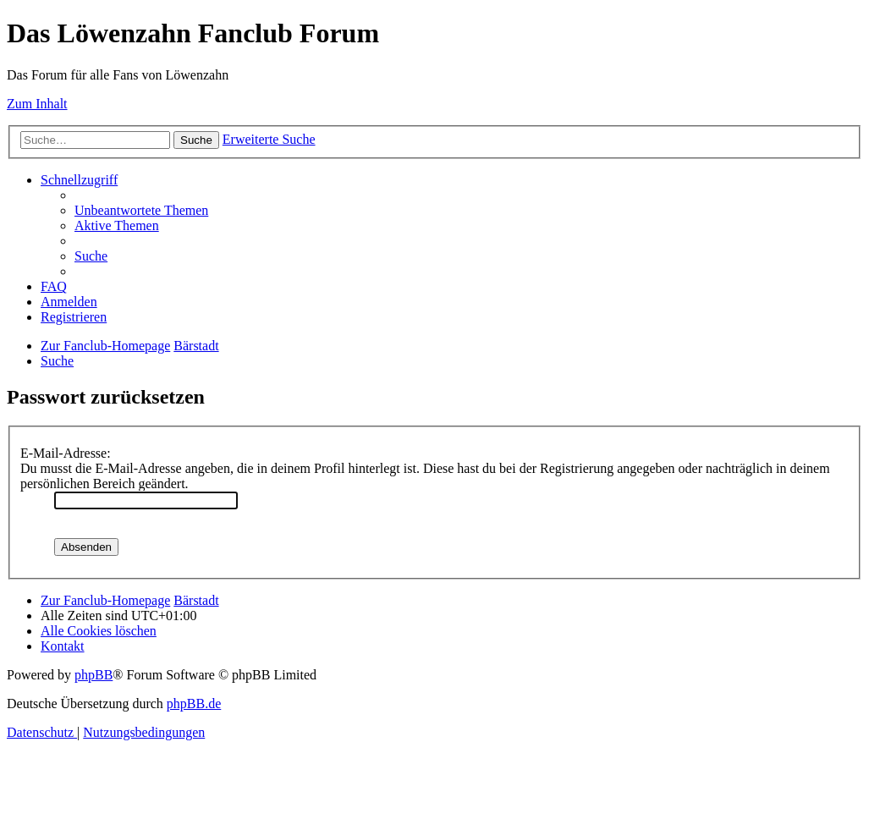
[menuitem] (141, 210)
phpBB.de (194, 703)
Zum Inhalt (37, 103)
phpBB (93, 675)
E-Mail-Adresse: (65, 453)
